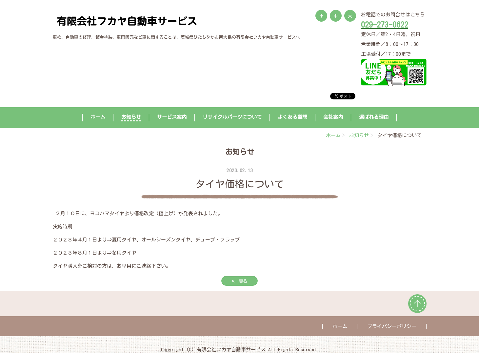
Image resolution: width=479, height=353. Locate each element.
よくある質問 (292, 116)
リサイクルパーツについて (232, 116)
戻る (239, 280)
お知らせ (131, 116)
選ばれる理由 (374, 116)
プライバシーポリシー (391, 326)
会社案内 (333, 116)
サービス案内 (172, 116)
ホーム (97, 116)
